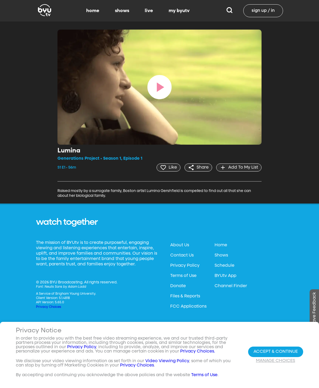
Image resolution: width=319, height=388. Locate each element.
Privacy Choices (48, 307)
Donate (178, 286)
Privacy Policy (185, 266)
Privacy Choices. (197, 351)
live (149, 10)
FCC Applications (188, 306)
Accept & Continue (275, 352)
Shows (221, 255)
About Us (179, 245)
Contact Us (182, 255)
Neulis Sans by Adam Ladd (65, 287)
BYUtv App (225, 276)
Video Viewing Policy (167, 361)
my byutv (179, 10)
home (92, 10)
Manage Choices (275, 361)
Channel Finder (231, 286)
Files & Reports (185, 296)
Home (221, 245)
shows (122, 10)
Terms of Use (183, 276)
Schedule (224, 266)
